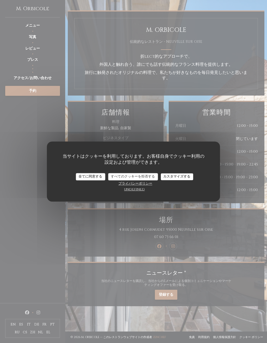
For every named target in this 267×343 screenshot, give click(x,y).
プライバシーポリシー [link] (135, 183)
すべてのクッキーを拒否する (133, 176)
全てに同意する (90, 176)
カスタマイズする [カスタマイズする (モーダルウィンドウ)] (176, 176)
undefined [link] (134, 189)
